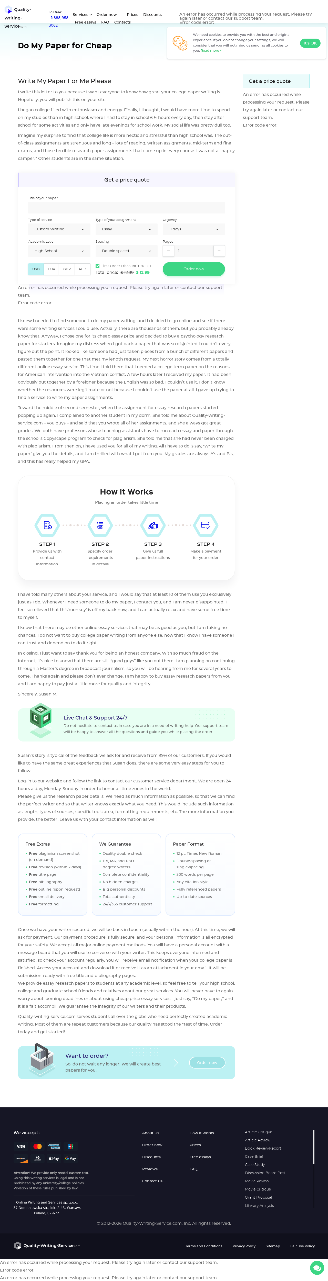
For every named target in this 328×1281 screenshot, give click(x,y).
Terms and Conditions (203, 1246)
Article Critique (258, 1132)
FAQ (105, 22)
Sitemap (273, 1246)
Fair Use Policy (302, 1246)
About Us (150, 1133)
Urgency (170, 220)
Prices (132, 15)
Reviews (150, 1169)
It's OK (310, 43)
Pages (168, 242)
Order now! (152, 1145)
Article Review (257, 1140)
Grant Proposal (258, 1198)
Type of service (40, 220)
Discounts (152, 15)
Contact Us (152, 1181)
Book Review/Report (263, 1149)
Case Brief (254, 1157)
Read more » (211, 50)
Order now (106, 15)
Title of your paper (43, 198)
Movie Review (257, 1181)
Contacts (122, 22)
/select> (59, 229)
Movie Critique (258, 1190)
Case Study (255, 1165)
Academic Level (41, 242)
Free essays (85, 22)
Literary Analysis (259, 1206)
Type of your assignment (116, 220)
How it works (202, 1133)
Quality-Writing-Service (17, 17)
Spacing (102, 242)
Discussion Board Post (265, 1173)
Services (80, 15)
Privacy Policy (244, 1246)
